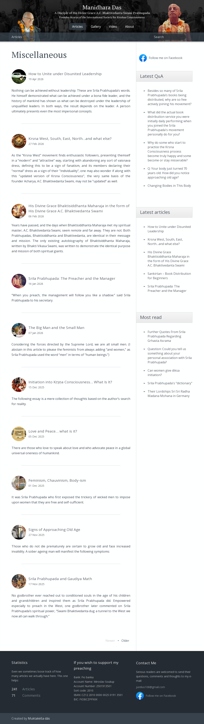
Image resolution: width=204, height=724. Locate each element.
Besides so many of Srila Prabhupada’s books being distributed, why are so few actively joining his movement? (169, 97)
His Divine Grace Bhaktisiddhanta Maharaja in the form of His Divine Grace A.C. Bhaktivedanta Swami (168, 258)
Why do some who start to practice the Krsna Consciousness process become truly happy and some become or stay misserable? (169, 151)
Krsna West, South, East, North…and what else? (165, 241)
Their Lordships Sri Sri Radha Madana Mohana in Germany (169, 393)
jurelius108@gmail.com (150, 687)
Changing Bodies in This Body (169, 185)
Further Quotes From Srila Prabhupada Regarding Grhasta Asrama (166, 336)
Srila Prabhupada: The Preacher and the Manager (167, 288)
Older (125, 640)
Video (113, 26)
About (129, 26)
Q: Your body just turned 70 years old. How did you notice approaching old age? (168, 172)
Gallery (96, 26)
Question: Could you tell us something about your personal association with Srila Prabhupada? (170, 355)
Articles (77, 26)
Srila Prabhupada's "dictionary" (170, 383)
